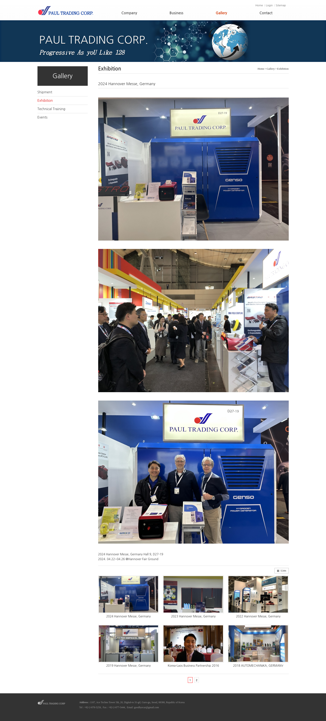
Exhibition (45, 100)
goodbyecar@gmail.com (146, 707)
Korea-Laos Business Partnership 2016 (193, 665)
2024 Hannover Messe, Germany (128, 616)
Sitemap (281, 5)
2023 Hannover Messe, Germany (193, 616)
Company (129, 13)
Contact (265, 13)
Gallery (221, 13)
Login (269, 5)
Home (259, 5)
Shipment (44, 92)
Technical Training (51, 109)
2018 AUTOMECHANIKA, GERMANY (258, 665)
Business (176, 13)
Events (42, 117)
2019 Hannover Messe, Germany (128, 665)
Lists (281, 570)
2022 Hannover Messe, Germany (258, 616)
